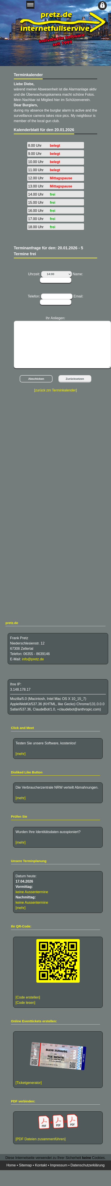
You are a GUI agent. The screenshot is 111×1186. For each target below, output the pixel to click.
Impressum (58, 1165)
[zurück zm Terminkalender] (55, 390)
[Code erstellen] (28, 997)
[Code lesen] (25, 1002)
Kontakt (41, 1165)
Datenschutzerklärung (87, 1165)
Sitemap (25, 1165)
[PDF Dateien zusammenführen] (58, 1127)
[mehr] (20, 754)
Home (11, 1165)
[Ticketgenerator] (29, 1083)
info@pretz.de (33, 659)
